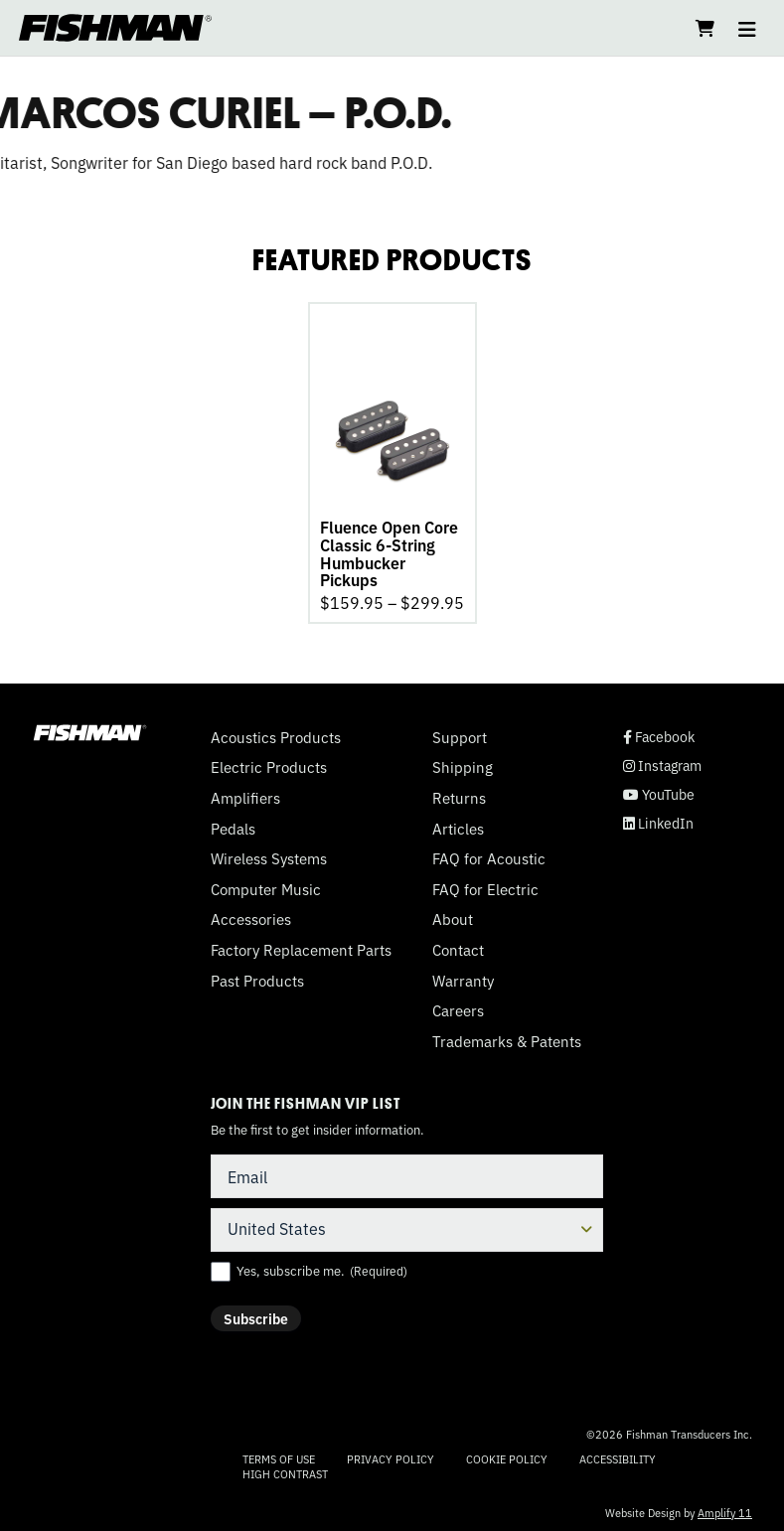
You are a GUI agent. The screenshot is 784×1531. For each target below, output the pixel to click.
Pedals (233, 826)
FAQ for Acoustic (489, 855)
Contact (458, 947)
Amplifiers (245, 795)
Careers (458, 1007)
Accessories (251, 916)
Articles (458, 826)
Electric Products (269, 764)
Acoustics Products (276, 734)
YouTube (659, 791)
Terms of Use (278, 1455)
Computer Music (266, 886)
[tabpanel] (392, 461)
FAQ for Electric (485, 886)
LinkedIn (658, 820)
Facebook (659, 733)
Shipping (462, 764)
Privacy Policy (390, 1455)
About (452, 916)
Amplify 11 (725, 1509)
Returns (459, 795)
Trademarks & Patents (506, 1038)
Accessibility (617, 1455)
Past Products (257, 978)
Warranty (463, 978)
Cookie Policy (507, 1455)
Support (459, 734)
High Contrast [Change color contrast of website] (285, 1470)
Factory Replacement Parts (301, 947)
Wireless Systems (269, 855)
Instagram (662, 762)
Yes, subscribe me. (321, 1268)
